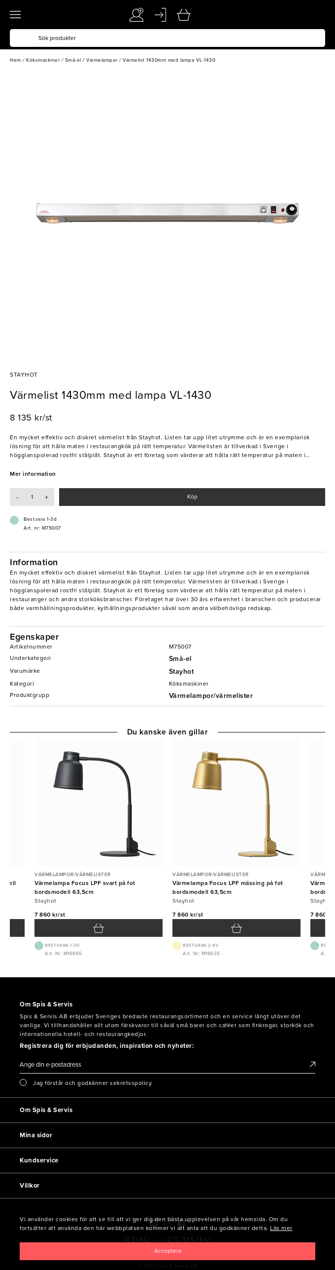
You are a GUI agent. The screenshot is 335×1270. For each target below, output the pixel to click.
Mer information (33, 473)
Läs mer (281, 1228)
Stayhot (181, 671)
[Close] (167, 1251)
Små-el (180, 658)
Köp (192, 496)
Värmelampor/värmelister (211, 696)
